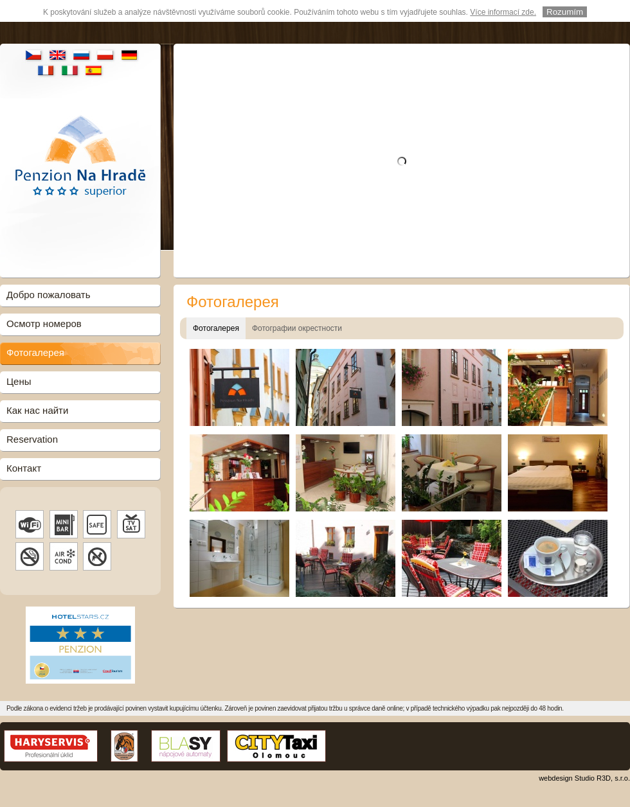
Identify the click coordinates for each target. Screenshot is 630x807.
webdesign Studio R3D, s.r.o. (584, 778)
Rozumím (564, 12)
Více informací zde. (503, 12)
